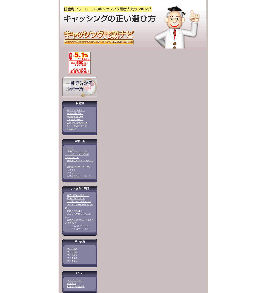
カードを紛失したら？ (78, 229)
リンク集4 (72, 258)
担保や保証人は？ (76, 198)
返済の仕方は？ (74, 211)
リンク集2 (72, 251)
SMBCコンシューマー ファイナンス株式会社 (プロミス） (77, 154)
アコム (70, 148)
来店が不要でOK (75, 116)
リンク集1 (72, 248)
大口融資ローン (75, 119)
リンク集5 (72, 261)
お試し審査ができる (77, 125)
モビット (71, 170)
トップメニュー (74, 280)
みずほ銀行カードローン (79, 176)
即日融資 (71, 129)
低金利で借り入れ (76, 110)
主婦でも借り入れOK (77, 122)
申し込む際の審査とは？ (79, 201)
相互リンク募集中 (76, 286)
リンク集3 (72, 255)
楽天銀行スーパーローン (79, 166)
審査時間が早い (75, 113)
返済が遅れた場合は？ (78, 195)
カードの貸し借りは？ (78, 226)
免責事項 (71, 283)
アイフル (71, 173)
